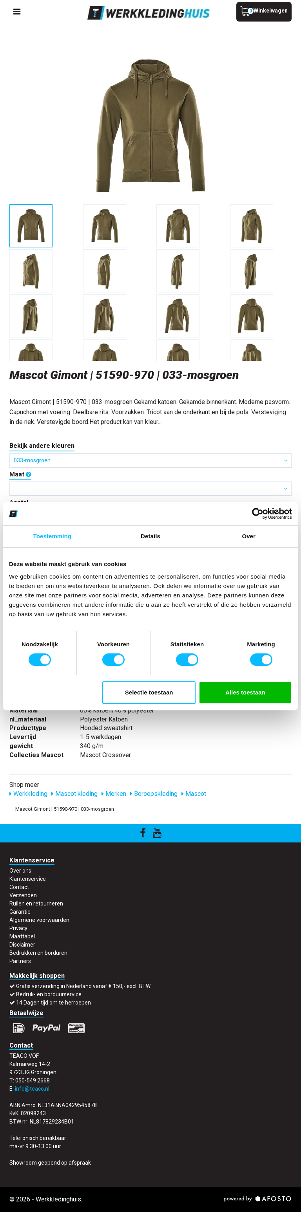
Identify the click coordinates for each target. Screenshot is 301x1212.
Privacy (18, 928)
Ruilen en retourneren (36, 903)
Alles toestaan (245, 692)
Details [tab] (150, 536)
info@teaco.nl (32, 1089)
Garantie (20, 912)
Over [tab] (249, 536)
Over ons (20, 871)
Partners (20, 961)
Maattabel (22, 936)
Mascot (193, 793)
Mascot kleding (74, 793)
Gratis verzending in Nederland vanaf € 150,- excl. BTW (83, 986)
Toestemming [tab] (52, 536)
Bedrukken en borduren (38, 953)
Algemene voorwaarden (39, 920)
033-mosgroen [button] (150, 460)
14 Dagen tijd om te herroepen (53, 1002)
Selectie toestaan (149, 692)
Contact (19, 887)
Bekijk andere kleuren (41, 445)
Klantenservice (27, 879)
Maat (20, 474)
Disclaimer (22, 944)
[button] (150, 489)
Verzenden (23, 895)
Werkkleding (28, 793)
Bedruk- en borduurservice (49, 994)
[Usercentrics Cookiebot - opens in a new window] (257, 513)
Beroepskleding (154, 793)
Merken (114, 793)
